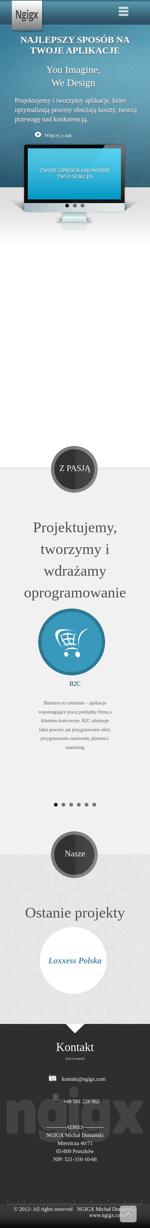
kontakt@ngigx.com (84, 1079)
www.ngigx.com (107, 1215)
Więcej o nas (53, 135)
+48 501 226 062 (81, 1101)
